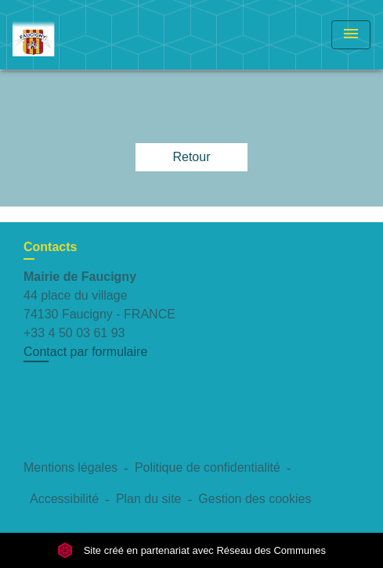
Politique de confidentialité (207, 467)
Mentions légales (70, 467)
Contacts (50, 246)
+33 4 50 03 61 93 (74, 333)
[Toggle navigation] (350, 34)
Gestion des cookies (254, 498)
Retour (191, 157)
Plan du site (149, 498)
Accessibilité (64, 498)
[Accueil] (71, 34)
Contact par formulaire (85, 351)
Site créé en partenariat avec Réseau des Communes (191, 550)
